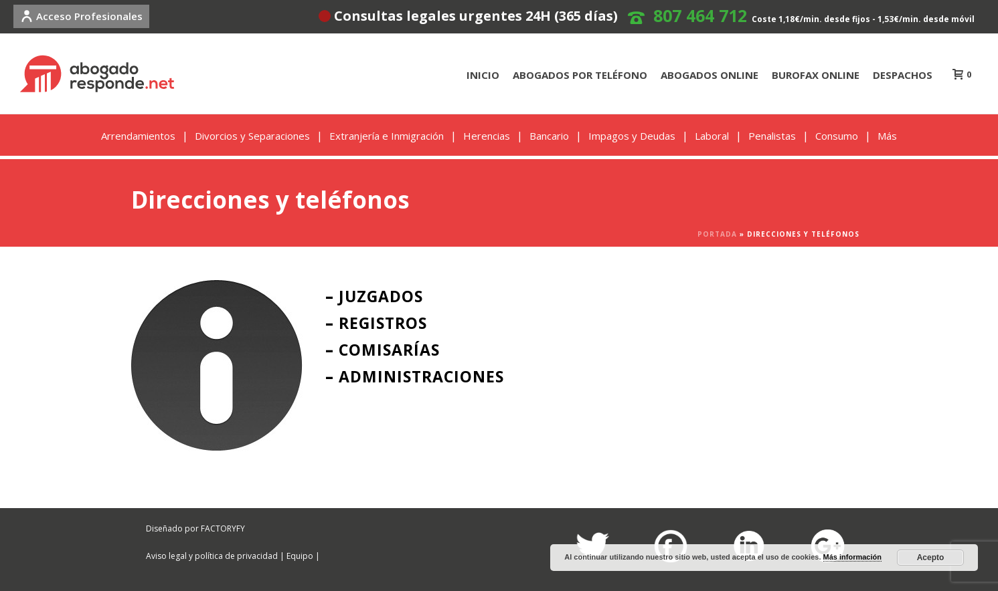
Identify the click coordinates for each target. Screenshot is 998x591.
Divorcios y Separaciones (252, 135)
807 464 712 (700, 15)
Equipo (299, 556)
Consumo (836, 135)
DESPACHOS (902, 75)
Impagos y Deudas (631, 135)
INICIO (483, 75)
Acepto (930, 557)
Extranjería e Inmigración (386, 135)
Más (887, 135)
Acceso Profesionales (81, 16)
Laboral (712, 135)
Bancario (549, 135)
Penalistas (772, 135)
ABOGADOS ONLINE (709, 75)
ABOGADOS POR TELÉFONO (580, 75)
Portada (717, 234)
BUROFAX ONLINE (815, 75)
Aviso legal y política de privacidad (212, 556)
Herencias (486, 135)
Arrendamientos (138, 135)
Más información (852, 557)
